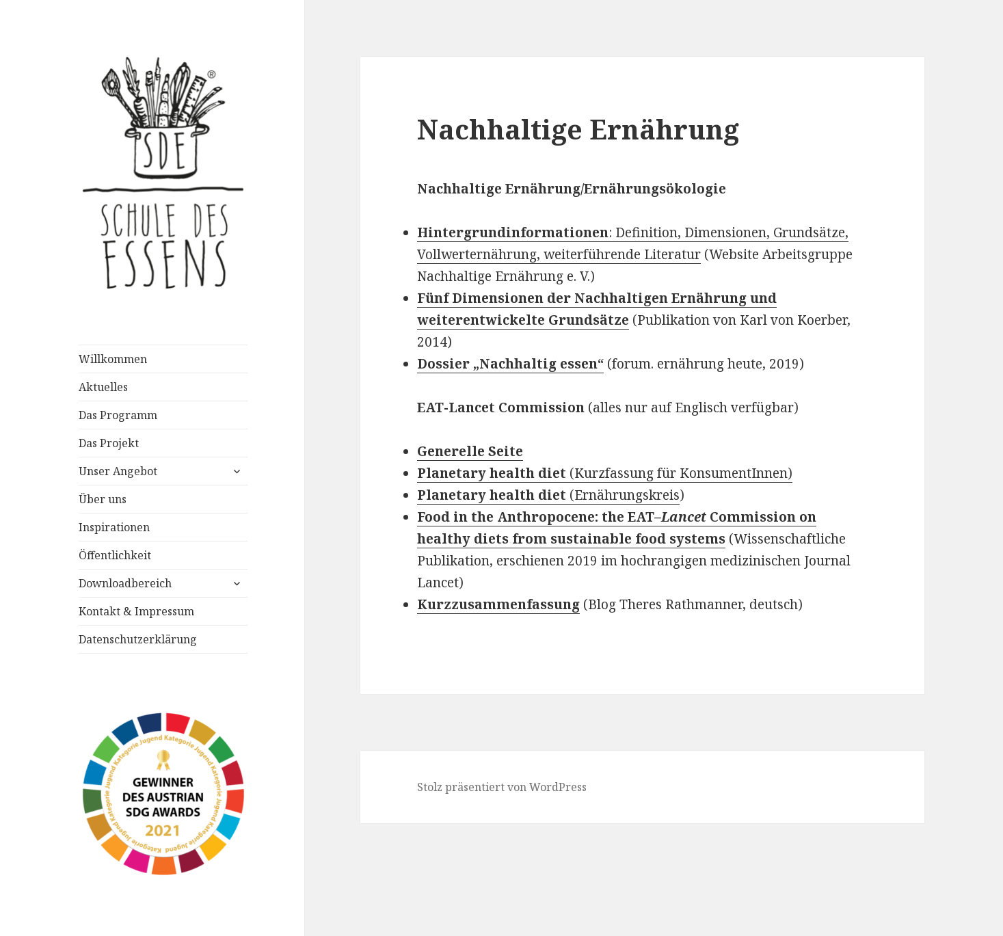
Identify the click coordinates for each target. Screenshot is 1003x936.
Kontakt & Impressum (136, 611)
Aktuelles (103, 387)
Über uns (102, 499)
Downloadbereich (125, 583)
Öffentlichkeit (115, 555)
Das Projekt (109, 443)
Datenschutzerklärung (138, 639)
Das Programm (118, 415)
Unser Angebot (118, 471)
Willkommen (113, 358)
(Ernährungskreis (548, 495)
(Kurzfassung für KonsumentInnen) (604, 473)
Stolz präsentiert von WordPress (502, 786)
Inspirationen (114, 527)
